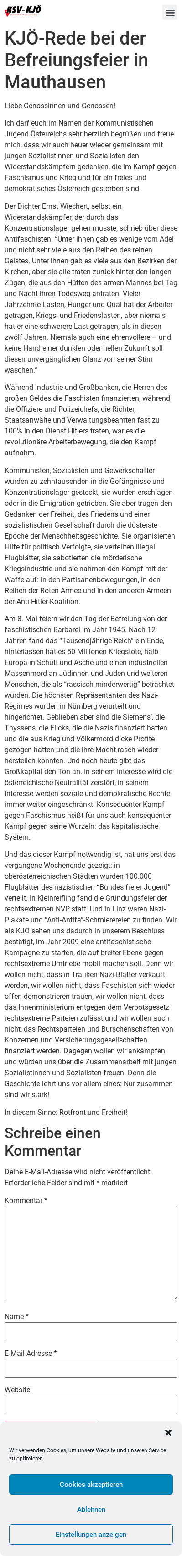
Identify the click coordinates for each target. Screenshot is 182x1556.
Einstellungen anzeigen (91, 1535)
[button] (168, 1432)
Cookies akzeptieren (91, 1484)
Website (17, 1390)
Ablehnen (91, 1510)
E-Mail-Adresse (31, 1353)
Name (17, 1316)
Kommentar (26, 1200)
